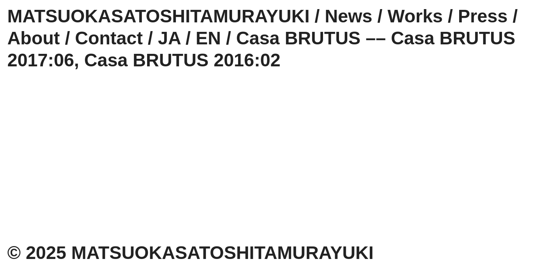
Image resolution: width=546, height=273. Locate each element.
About (33, 38)
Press (483, 16)
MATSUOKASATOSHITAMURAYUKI (158, 16)
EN (208, 38)
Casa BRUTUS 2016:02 (182, 60)
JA (169, 38)
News (348, 16)
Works (415, 16)
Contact (109, 38)
